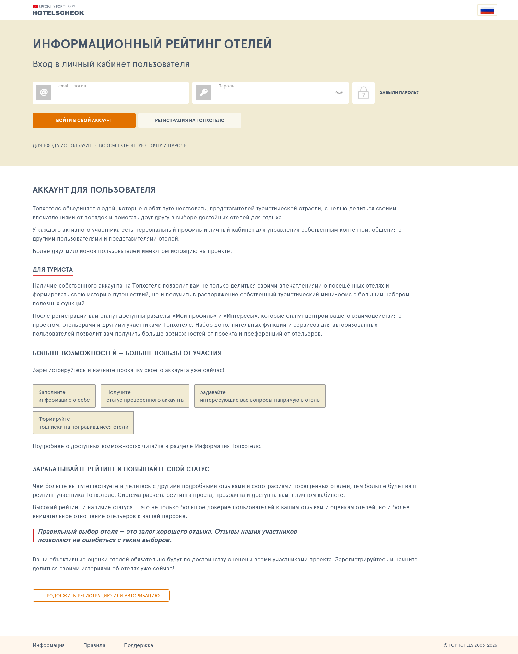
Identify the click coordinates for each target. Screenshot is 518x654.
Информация (49, 645)
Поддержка (138, 645)
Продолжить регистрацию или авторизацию (101, 595)
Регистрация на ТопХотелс (189, 120)
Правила (94, 645)
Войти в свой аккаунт (84, 120)
